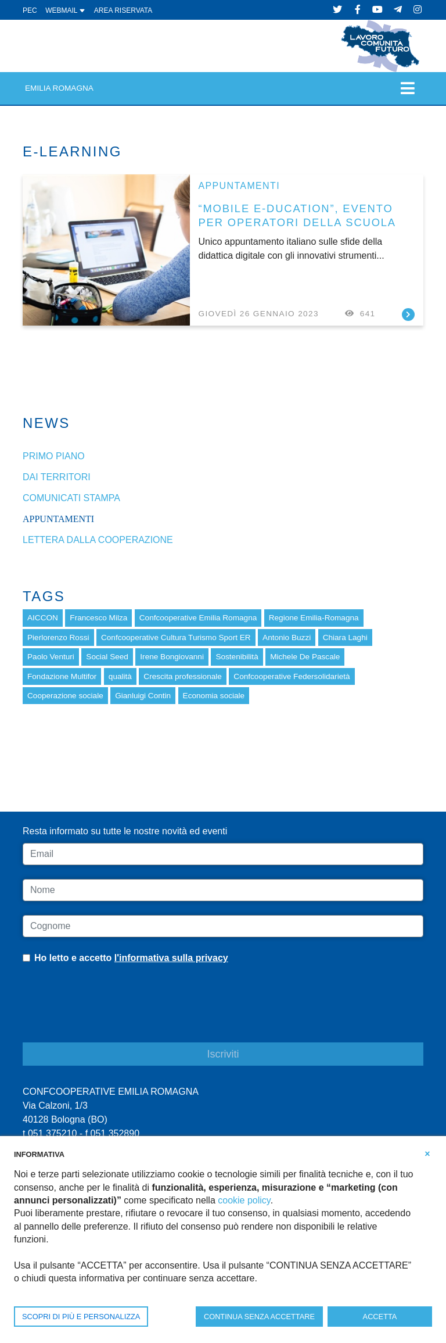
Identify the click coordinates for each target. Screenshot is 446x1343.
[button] (427, 1153)
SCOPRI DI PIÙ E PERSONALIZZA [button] (81, 1316)
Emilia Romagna (59, 88)
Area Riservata (123, 10)
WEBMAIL (65, 10)
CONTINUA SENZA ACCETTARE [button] (259, 1316)
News (46, 423)
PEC (30, 10)
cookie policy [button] (244, 1200)
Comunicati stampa (71, 498)
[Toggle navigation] (408, 88)
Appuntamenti (239, 186)
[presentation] (111, 1012)
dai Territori (57, 477)
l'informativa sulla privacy (171, 958)
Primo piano (54, 456)
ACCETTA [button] (380, 1316)
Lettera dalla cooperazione (98, 540)
